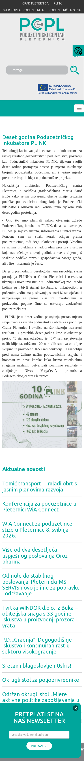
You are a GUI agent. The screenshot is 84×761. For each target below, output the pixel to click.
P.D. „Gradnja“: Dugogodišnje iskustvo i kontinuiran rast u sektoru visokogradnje (37, 646)
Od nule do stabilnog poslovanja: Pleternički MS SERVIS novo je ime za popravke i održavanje (41, 585)
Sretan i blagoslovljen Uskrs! (36, 666)
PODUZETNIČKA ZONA (65, 10)
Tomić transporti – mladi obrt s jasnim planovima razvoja (39, 486)
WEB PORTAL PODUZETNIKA (23, 10)
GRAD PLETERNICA (35, 3)
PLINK (58, 3)
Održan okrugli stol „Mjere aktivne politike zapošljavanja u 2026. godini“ (40, 700)
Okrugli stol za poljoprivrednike (40, 680)
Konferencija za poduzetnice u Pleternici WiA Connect (39, 507)
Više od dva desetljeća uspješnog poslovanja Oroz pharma (35, 556)
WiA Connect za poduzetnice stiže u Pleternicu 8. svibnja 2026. (37, 530)
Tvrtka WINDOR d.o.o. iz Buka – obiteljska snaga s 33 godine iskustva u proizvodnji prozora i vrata (40, 617)
